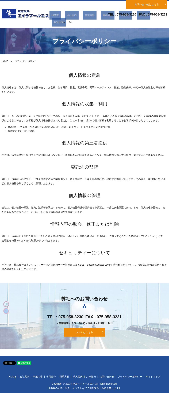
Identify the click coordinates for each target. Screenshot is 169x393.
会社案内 (82, 22)
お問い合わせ (106, 376)
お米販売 (152, 22)
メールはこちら (84, 332)
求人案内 (138, 22)
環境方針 (124, 22)
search (164, 22)
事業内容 (96, 22)
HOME (68, 22)
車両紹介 (110, 22)
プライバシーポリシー (130, 376)
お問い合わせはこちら (147, 4)
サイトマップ (153, 376)
